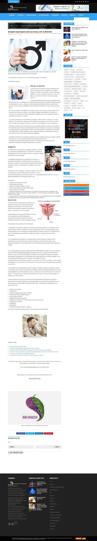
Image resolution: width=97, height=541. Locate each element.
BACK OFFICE (65, 15)
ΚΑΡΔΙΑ (84, 89)
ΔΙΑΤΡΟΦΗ (76, 84)
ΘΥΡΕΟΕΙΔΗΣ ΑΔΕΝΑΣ (76, 89)
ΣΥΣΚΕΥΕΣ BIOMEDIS (31, 15)
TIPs (83, 108)
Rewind (79, 108)
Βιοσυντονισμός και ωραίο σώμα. (17, 346)
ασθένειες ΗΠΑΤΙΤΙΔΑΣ (69, 77)
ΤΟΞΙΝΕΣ (82, 100)
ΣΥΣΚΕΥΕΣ (66, 98)
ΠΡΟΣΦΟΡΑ (75, 93)
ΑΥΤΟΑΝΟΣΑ (77, 79)
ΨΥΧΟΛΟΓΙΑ (66, 103)
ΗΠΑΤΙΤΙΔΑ (84, 86)
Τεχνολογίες (75, 100)
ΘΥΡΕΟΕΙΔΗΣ (67, 89)
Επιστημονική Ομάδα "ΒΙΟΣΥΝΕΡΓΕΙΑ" (72, 86)
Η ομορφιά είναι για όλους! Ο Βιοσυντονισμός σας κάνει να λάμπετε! (26, 355)
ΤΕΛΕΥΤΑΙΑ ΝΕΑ (67, 100)
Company (79, 103)
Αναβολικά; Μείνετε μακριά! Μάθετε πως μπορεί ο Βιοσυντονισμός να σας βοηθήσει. (30, 350)
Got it (84, 538)
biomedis (73, 103)
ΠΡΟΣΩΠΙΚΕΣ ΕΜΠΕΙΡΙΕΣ (69, 96)
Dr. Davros (80, 105)
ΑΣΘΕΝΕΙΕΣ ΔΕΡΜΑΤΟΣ (69, 74)
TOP (17, 25)
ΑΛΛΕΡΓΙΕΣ (72, 69)
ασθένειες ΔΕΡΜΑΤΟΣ (80, 74)
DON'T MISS (73, 105)
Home (11, 25)
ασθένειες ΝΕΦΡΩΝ (68, 79)
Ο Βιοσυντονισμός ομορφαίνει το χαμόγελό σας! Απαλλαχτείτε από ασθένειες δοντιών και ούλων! (33, 351)
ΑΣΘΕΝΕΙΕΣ (12, 15)
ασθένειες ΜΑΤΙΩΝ (80, 77)
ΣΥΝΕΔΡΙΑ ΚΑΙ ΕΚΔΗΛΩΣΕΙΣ (82, 96)
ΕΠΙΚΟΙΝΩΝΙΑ (83, 84)
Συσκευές (81, 15)
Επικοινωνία (55, 15)
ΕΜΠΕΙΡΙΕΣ (73, 15)
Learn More (78, 538)
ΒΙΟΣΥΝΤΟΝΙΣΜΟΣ (44, 15)
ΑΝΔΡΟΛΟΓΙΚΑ (79, 69)
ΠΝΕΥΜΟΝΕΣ (82, 91)
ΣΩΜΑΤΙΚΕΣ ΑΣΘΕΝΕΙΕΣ (75, 98)
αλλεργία (66, 69)
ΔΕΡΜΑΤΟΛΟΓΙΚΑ (68, 84)
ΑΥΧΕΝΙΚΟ (84, 79)
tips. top (66, 110)
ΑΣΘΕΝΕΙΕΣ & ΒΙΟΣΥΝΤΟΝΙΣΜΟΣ (78, 72)
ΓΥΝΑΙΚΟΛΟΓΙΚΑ (77, 81)
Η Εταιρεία (21, 15)
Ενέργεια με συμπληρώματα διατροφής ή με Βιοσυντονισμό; (24, 348)
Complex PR (66, 105)
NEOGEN (74, 108)
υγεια (86, 100)
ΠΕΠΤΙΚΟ (76, 91)
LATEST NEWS (67, 108)
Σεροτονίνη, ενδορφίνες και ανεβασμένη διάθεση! (21, 353)
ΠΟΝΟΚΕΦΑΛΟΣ (67, 93)
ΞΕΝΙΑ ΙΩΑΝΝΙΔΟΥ (68, 91)
